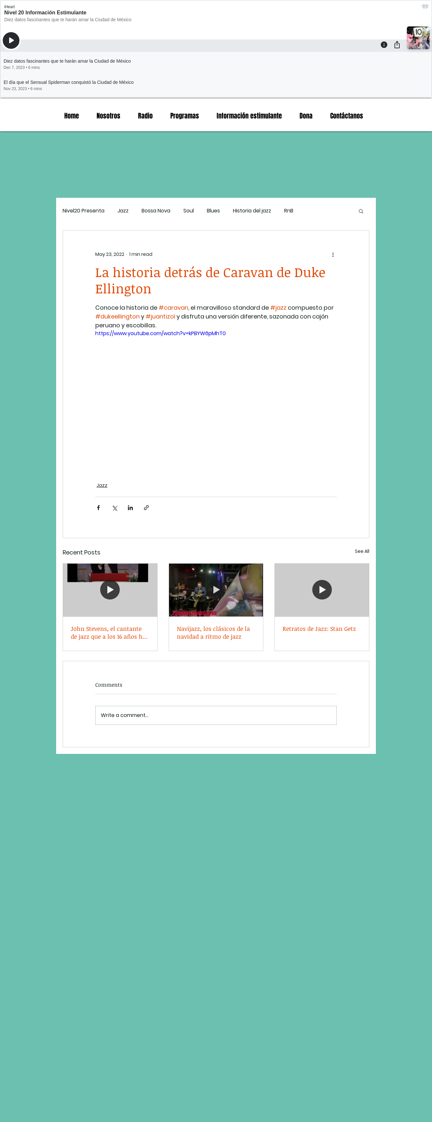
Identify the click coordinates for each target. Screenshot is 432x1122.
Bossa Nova (156, 210)
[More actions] (333, 254)
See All (362, 551)
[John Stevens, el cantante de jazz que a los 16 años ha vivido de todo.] (110, 590)
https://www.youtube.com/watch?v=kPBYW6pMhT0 (160, 333)
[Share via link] (146, 508)
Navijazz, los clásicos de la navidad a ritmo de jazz (213, 632)
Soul (188, 210)
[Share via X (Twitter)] (114, 508)
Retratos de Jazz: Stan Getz (319, 628)
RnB (288, 210)
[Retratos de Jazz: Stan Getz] (322, 590)
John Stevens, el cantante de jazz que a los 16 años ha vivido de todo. (108, 632)
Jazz (123, 210)
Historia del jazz (252, 210)
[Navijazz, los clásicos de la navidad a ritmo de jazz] (216, 590)
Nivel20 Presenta (83, 210)
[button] (361, 210)
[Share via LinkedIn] (130, 508)
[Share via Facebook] (98, 508)
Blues (213, 210)
